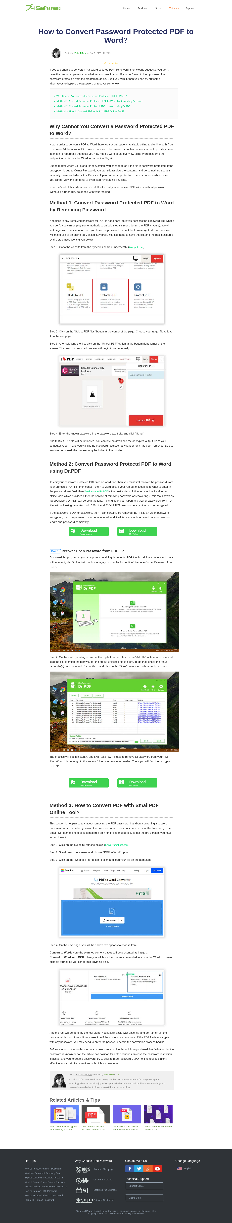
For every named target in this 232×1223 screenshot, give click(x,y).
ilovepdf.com (136, 247)
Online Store (135, 1197)
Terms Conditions (109, 1211)
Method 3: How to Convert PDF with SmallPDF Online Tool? (90, 111)
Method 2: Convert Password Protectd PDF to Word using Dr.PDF (93, 106)
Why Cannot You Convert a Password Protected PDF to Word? (91, 96)
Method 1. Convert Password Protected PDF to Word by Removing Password (99, 101)
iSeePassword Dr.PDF (96, 491)
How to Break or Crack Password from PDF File (93, 1128)
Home (126, 8)
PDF (118, 1074)
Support (189, 8)
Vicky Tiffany (80, 53)
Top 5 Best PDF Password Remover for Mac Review (125, 1128)
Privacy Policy (93, 1211)
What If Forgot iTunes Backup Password (45, 1182)
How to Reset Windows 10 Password (44, 1195)
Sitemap (124, 1211)
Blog (154, 1211)
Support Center (136, 1186)
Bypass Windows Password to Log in (44, 1177)
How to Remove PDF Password (41, 1191)
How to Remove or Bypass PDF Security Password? (63, 1128)
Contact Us (135, 1211)
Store (158, 8)
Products (142, 8)
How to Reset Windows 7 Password (43, 1168)
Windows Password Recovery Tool (42, 1173)
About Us (80, 1211)
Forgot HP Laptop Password (39, 1200)
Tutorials (174, 8)
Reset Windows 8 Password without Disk (46, 1186)
